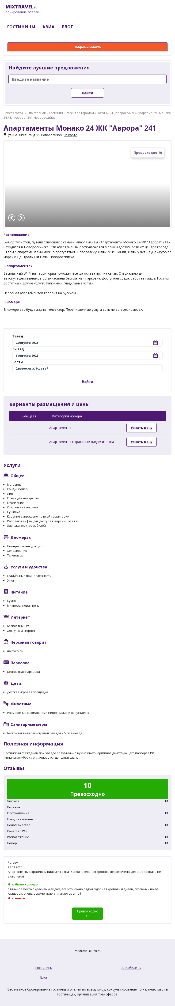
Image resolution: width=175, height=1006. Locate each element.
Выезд (18, 349)
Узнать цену (141, 427)
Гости (17, 362)
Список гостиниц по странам (25, 113)
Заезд (17, 336)
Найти (87, 93)
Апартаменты (60, 427)
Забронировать (87, 47)
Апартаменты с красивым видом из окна (81, 441)
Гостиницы (44, 967)
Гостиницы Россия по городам (71, 113)
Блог (44, 977)
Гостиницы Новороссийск (116, 113)
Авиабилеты (131, 967)
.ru (21, 9)
